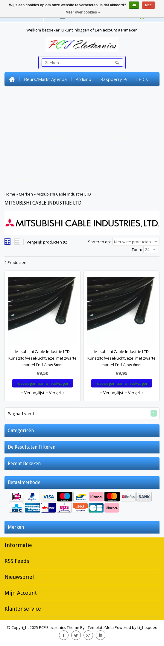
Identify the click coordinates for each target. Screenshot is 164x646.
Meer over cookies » (83, 12)
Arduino (83, 79)
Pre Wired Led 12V (28, 94)
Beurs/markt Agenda (45, 79)
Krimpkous (133, 166)
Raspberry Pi (113, 79)
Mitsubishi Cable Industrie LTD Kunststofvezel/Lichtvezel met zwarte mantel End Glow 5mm (42, 358)
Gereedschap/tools (29, 180)
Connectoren (117, 108)
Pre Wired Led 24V (76, 94)
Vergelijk (55, 392)
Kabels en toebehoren (32, 151)
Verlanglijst (32, 392)
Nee (148, 5)
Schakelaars (108, 122)
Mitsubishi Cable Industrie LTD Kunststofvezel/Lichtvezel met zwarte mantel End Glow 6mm (121, 358)
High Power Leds (77, 108)
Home (11, 79)
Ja (134, 5)
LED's (142, 79)
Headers (18, 137)
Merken (26, 194)
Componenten (23, 122)
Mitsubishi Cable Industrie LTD (64, 194)
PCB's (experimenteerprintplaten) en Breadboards (61, 166)
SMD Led (114, 94)
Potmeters (140, 122)
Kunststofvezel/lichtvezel (63, 137)
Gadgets (68, 180)
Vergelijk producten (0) (47, 242)
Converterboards (117, 137)
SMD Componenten (67, 122)
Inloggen (81, 30)
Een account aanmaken (116, 30)
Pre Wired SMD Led (29, 108)
